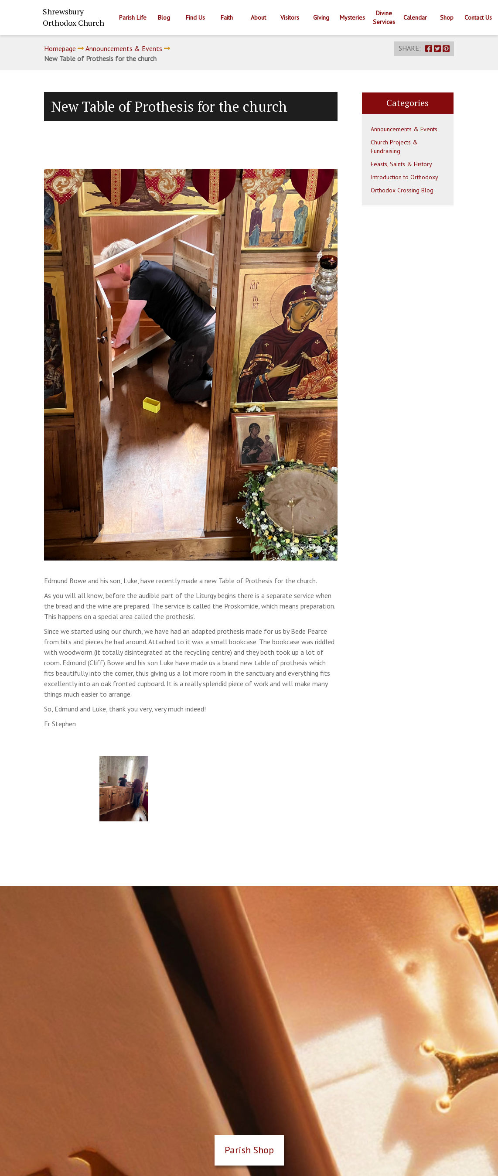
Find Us (195, 17)
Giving (321, 17)
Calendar (415, 17)
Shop (447, 17)
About (258, 17)
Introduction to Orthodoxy (404, 177)
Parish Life (133, 17)
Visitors (289, 17)
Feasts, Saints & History (401, 164)
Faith (227, 17)
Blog (164, 17)
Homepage (60, 48)
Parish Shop (249, 1150)
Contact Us (478, 17)
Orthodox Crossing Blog (402, 190)
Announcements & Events (123, 48)
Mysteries (352, 17)
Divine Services (384, 17)
